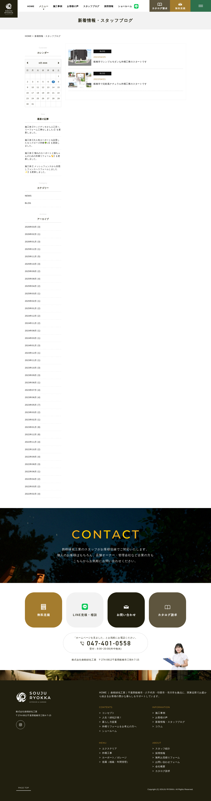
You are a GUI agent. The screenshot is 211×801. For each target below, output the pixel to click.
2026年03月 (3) (32, 227)
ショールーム (125, 6)
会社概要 (160, 766)
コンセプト (108, 713)
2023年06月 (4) (32, 397)
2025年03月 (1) (32, 293)
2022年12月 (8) (32, 434)
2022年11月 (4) (32, 442)
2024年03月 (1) (32, 338)
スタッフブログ (91, 6)
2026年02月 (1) (32, 234)
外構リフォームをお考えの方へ (119, 726)
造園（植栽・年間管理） (115, 762)
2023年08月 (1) (32, 382)
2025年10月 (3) (32, 264)
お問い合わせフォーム (167, 762)
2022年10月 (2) (32, 449)
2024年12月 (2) (32, 316)
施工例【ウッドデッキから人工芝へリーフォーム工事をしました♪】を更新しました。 (43, 130)
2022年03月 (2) (32, 486)
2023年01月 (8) (32, 427)
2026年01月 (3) (32, 241)
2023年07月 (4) (32, 390)
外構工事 (107, 753)
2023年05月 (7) (32, 405)
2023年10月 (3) (32, 368)
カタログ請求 (162, 771)
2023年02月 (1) (32, 419)
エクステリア (109, 748)
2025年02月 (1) (32, 301)
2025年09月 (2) (32, 271)
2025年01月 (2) (32, 308)
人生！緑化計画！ (112, 717)
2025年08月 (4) (32, 279)
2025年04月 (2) (32, 286)
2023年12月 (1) (32, 353)
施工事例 (57, 6)
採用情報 (108, 6)
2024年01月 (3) (32, 345)
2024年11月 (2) (32, 323)
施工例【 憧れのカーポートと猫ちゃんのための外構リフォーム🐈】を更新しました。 (42, 156)
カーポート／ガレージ (114, 757)
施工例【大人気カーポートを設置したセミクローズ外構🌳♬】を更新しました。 (42, 143)
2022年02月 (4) (32, 494)
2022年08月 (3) (32, 464)
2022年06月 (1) (32, 471)
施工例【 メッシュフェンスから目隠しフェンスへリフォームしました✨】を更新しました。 (42, 169)
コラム (159, 726)
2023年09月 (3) (32, 375)
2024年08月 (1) (32, 330)
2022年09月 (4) (32, 457)
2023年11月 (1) (32, 360)
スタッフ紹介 (162, 748)
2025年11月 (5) (32, 256)
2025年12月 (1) (32, 249)
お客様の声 (73, 6)
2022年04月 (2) (32, 479)
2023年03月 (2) (32, 412)
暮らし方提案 (109, 722)
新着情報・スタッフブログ (170, 722)
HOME (30, 6)
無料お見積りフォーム (167, 757)
